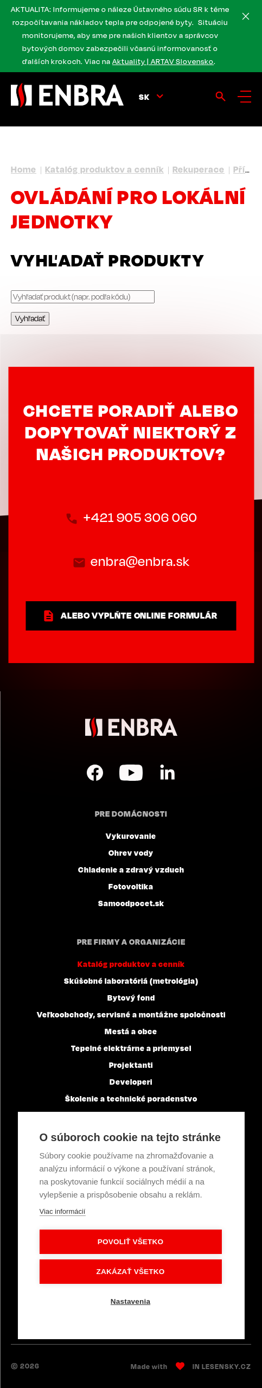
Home (23, 169)
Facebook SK (95, 773)
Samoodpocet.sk (131, 903)
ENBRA (131, 727)
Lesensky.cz (226, 1366)
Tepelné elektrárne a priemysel (131, 1048)
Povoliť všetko (130, 1242)
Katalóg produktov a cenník (104, 169)
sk (144, 96)
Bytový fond (131, 997)
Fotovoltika (131, 886)
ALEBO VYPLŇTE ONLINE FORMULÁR (139, 615)
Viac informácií (62, 1211)
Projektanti (131, 1064)
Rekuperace (198, 169)
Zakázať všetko (131, 1272)
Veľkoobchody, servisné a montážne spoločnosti (131, 1014)
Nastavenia (130, 1301)
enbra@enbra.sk (140, 561)
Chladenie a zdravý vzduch (131, 869)
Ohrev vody (131, 852)
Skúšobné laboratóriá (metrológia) (131, 980)
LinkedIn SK (167, 773)
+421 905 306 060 (140, 518)
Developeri (131, 1081)
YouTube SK (131, 773)
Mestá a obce (131, 1031)
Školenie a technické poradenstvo (131, 1098)
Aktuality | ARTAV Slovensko (163, 61)
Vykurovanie (131, 836)
